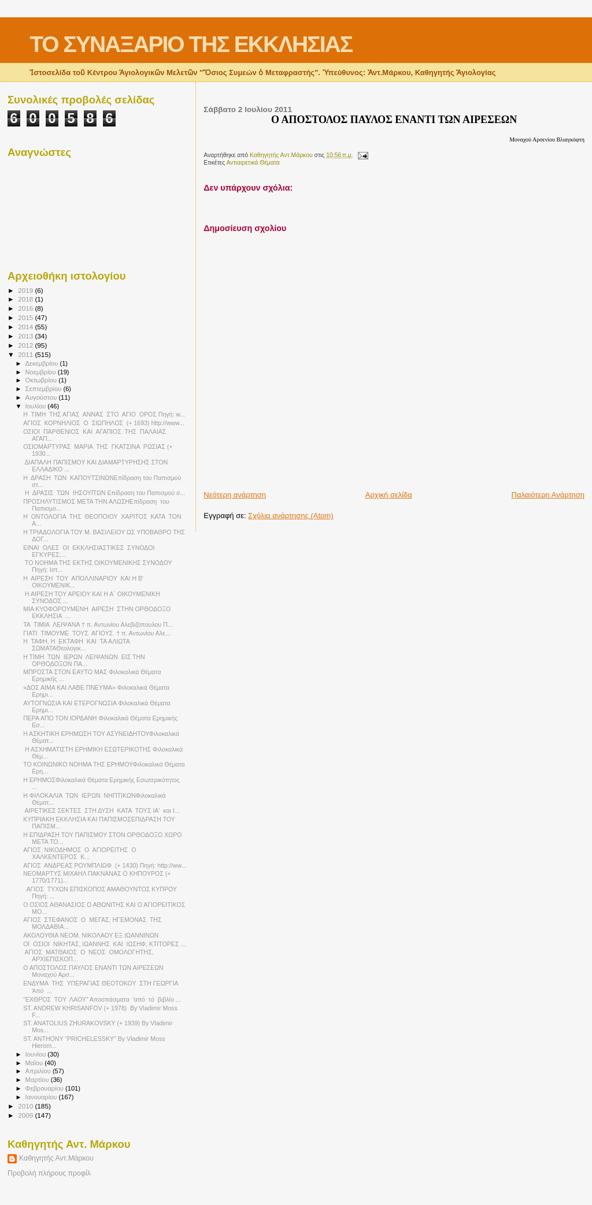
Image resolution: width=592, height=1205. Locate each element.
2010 (26, 1106)
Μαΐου (35, 1062)
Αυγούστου (42, 397)
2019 (26, 290)
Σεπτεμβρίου (44, 388)
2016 (26, 308)
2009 (26, 1115)
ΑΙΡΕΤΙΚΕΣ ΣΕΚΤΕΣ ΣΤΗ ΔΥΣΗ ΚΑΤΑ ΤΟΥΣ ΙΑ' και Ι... (101, 810)
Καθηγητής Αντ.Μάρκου (56, 1158)
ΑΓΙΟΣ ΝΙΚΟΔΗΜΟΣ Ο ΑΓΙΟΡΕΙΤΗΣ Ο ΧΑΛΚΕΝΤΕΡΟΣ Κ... (80, 853)
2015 (26, 317)
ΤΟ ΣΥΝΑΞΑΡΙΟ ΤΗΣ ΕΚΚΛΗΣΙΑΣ (190, 44)
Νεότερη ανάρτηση (235, 494)
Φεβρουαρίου (45, 1088)
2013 (26, 336)
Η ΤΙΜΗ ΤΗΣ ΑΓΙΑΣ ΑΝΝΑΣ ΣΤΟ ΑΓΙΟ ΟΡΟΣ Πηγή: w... (104, 414)
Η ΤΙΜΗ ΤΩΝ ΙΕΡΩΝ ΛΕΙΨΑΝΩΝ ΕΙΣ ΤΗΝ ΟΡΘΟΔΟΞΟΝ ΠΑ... (84, 660)
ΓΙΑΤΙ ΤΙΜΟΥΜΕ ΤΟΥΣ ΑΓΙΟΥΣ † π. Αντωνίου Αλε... (96, 633)
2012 (26, 345)
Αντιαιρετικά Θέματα (253, 162)
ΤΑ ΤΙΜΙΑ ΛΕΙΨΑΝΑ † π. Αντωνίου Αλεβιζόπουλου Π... (97, 624)
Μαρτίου (38, 1079)
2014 (26, 326)
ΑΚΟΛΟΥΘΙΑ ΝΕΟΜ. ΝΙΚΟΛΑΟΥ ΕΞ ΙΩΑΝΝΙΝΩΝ (90, 935)
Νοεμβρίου (41, 372)
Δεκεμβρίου (42, 363)
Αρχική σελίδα (388, 494)
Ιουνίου (36, 1054)
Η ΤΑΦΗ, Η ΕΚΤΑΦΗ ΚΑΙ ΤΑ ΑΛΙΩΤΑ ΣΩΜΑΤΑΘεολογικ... (77, 645)
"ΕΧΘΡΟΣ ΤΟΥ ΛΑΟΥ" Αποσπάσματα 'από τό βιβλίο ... (101, 999)
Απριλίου (39, 1071)
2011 (26, 354)
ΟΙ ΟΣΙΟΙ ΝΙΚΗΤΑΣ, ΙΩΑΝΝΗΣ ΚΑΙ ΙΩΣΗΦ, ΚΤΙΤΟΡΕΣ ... (104, 943)
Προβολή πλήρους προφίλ (49, 1173)
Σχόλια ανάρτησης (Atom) (290, 515)
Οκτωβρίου (42, 380)
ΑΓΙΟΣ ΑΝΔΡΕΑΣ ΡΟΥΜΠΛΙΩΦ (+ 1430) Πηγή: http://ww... (104, 865)
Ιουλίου (36, 406)
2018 (26, 299)
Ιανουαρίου (42, 1097)
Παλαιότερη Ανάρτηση (548, 494)
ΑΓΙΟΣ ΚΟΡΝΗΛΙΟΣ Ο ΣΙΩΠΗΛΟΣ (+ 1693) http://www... (103, 422)
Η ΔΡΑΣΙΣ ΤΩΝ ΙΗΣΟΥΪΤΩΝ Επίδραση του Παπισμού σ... (104, 492)
